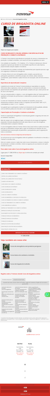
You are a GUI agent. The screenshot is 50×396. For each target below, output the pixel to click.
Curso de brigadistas (7, 192)
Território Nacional (6, 279)
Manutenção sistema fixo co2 (9, 229)
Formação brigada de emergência (10, 216)
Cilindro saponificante (7, 181)
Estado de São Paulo (19, 279)
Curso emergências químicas (8, 205)
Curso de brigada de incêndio (9, 186)
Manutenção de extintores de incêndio (11, 226)
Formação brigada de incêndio (9, 218)
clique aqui (22, 152)
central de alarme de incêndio (9, 176)
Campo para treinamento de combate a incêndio (14, 173)
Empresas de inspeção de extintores (10, 210)
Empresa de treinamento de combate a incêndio (14, 208)
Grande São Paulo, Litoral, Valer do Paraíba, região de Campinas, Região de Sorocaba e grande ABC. (25, 283)
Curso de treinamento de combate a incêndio (13, 202)
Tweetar (3, 158)
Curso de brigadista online (8, 189)
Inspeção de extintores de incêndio (10, 224)
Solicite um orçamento (25, 162)
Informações (5, 169)
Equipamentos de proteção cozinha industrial (14, 213)
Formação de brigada (7, 221)
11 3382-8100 (29, 330)
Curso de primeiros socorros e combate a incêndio (15, 200)
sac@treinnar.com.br (33, 334)
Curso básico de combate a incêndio (11, 184)
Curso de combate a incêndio (9, 194)
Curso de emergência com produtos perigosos (13, 197)
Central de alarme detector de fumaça (11, 179)
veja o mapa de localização (20, 353)
